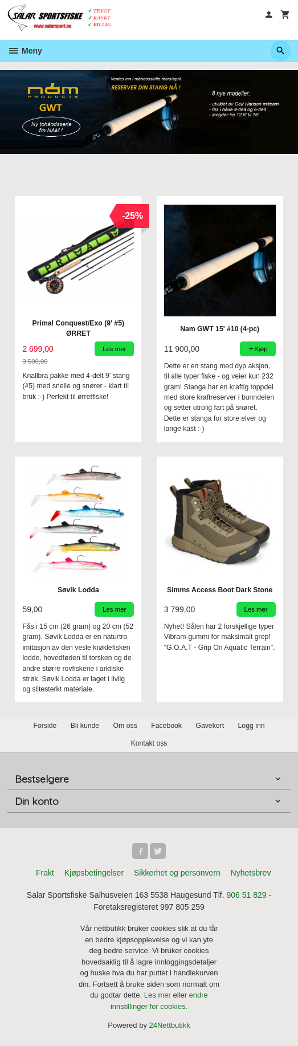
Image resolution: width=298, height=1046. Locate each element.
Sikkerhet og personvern (177, 872)
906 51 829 (247, 895)
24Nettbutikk (169, 1025)
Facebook (166, 726)
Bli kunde (85, 726)
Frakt (45, 872)
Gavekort (209, 726)
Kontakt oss (148, 743)
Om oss (125, 726)
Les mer (158, 995)
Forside (44, 726)
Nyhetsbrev (251, 872)
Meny (24, 50)
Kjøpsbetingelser (94, 872)
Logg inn (251, 726)
